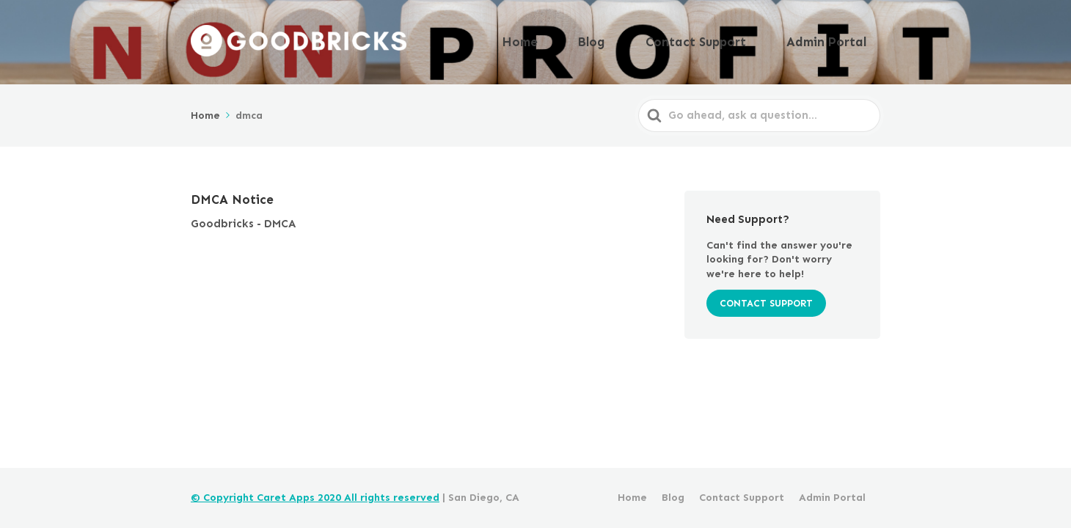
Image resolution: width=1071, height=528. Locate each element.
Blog (649, 38)
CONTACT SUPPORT (766, 297)
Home (598, 38)
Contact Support (732, 38)
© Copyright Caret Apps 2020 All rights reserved (315, 497)
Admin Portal (838, 38)
